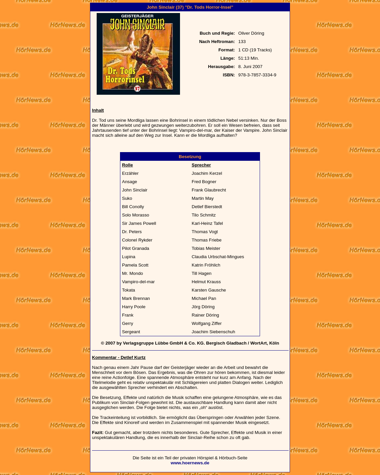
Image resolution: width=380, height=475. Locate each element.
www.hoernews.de (190, 462)
